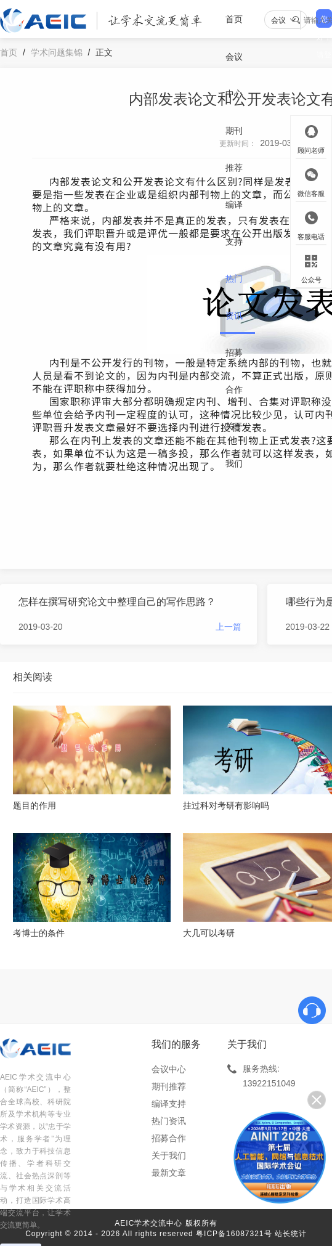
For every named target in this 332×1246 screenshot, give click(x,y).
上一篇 (228, 627)
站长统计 (291, 1233)
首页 (234, 19)
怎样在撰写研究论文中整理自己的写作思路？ (117, 602)
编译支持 (234, 223)
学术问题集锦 (57, 52)
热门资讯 (234, 297)
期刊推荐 (234, 149)
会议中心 (234, 75)
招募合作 (234, 371)
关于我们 (234, 444)
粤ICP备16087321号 (234, 1233)
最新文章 (169, 1173)
